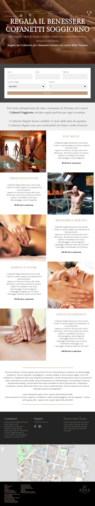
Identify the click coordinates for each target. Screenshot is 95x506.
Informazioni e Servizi (13, 20)
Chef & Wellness (8, 496)
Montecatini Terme (75, 418)
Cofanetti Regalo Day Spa (10, 501)
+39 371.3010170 (20, 430)
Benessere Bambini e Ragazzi (12, 497)
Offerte (38, 15)
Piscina (6, 488)
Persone (52, 82)
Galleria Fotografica (9, 490)
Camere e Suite (8, 486)
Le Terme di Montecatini (10, 492)
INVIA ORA (47, 93)
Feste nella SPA (8, 495)
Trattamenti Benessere (27, 488)
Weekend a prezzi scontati (28, 491)
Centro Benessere (22, 15)
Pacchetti (50, 15)
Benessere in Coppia (9, 500)
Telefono (66, 72)
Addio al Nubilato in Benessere (12, 494)
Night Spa (23, 490)
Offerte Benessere (25, 486)
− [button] (2, 449)
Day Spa (23, 489)
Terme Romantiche (9, 498)
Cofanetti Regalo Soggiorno (11, 502)
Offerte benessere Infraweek (28, 492)
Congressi (7, 489)
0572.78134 (17, 428)
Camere (63, 15)
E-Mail (37, 72)
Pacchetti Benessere (26, 487)
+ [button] (2, 447)
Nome (9, 72)
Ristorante (7, 487)
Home (6, 15)
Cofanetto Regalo (13, 82)
